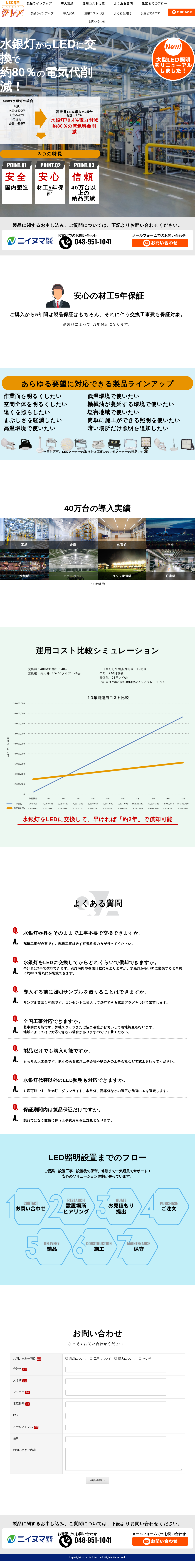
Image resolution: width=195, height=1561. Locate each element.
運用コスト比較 (94, 13)
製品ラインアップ (42, 13)
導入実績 (69, 13)
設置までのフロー (152, 13)
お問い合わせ (97, 21)
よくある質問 (122, 13)
